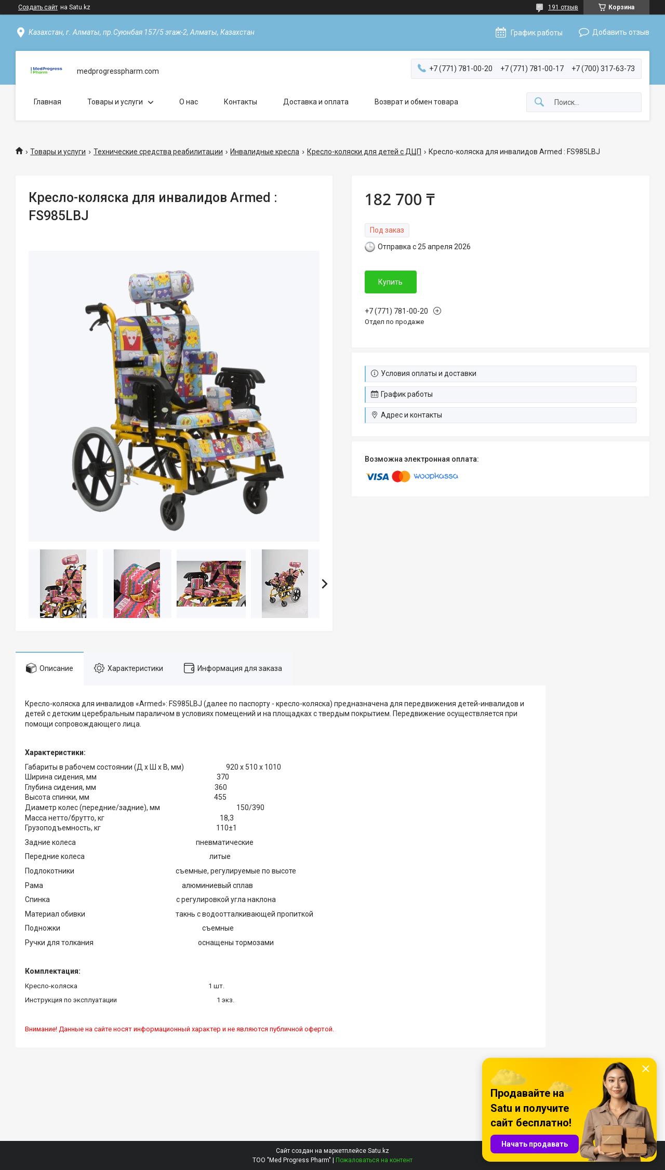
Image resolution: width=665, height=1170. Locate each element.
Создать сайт (38, 7)
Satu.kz (378, 1150)
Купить (390, 282)
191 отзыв (563, 7)
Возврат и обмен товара (416, 102)
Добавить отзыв (620, 32)
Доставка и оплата (316, 102)
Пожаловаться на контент (374, 1160)
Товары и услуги (115, 102)
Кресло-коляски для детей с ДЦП (364, 151)
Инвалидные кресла (264, 151)
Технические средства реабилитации (158, 151)
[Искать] (539, 103)
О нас (188, 102)
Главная (47, 102)
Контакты (240, 102)
